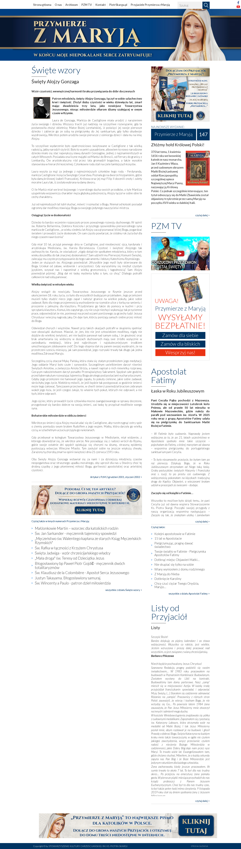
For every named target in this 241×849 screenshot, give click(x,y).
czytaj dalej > (202, 215)
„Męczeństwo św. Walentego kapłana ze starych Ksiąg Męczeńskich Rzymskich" (88, 540)
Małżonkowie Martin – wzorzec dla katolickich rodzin (76, 528)
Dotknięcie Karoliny (167, 579)
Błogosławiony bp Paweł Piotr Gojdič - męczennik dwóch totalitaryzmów (80, 565)
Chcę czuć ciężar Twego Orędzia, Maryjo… (176, 585)
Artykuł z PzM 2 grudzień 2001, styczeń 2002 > (116, 476)
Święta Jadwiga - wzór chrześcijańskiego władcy (72, 553)
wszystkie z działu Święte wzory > (123, 589)
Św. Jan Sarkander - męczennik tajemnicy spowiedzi (75, 533)
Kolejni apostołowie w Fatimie (174, 534)
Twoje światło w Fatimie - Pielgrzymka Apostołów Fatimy (180, 553)
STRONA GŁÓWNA (199, 846)
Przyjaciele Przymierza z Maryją (150, 4)
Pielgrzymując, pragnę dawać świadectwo (173, 545)
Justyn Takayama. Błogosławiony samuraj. (68, 578)
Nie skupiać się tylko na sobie (174, 564)
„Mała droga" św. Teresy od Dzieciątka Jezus (69, 558)
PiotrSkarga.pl (118, 4)
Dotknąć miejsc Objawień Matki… (177, 560)
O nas (58, 4)
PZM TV (86, 4)
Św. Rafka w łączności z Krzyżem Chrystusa (69, 548)
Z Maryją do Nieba (166, 574)
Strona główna (42, 4)
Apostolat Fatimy (169, 375)
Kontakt (100, 4)
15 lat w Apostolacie (168, 538)
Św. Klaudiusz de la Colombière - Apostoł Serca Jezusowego (82, 572)
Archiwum (71, 4)
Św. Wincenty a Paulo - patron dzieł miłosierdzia (73, 583)
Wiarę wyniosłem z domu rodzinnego (179, 569)
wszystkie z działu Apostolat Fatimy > (189, 593)
